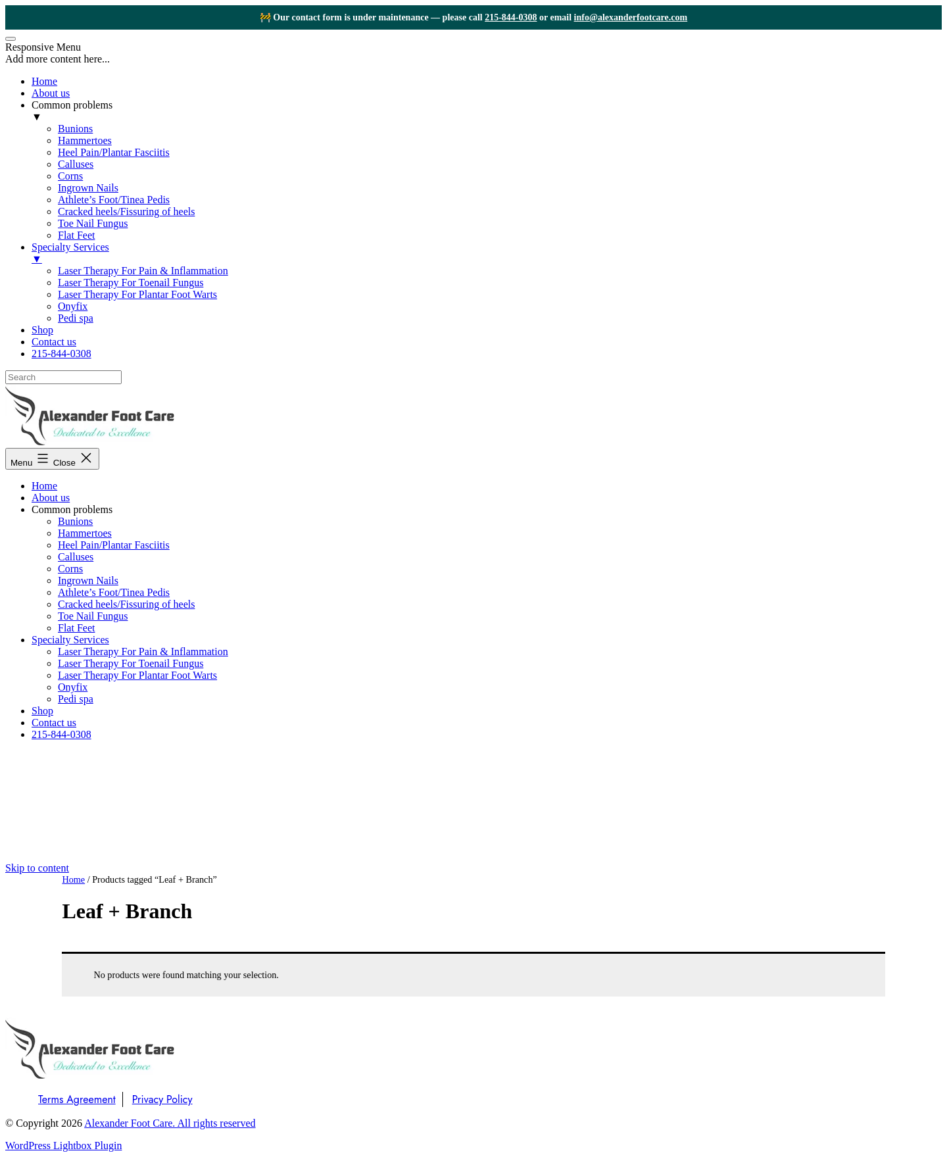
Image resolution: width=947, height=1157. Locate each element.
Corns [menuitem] (70, 176)
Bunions (75, 521)
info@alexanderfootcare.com (631, 17)
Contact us (54, 722)
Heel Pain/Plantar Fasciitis (114, 545)
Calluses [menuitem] (75, 164)
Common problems (72, 509)
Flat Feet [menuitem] (76, 235)
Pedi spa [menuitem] (75, 318)
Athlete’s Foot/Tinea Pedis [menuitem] (114, 199)
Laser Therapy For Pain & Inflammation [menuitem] (143, 270)
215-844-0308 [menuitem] (61, 353)
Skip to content (37, 868)
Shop (42, 710)
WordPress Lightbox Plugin (63, 1145)
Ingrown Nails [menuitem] (88, 187)
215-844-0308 (511, 17)
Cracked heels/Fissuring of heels (126, 604)
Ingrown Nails (88, 580)
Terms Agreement (77, 1099)
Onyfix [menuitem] (72, 306)
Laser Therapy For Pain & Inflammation (143, 651)
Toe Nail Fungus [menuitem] (93, 223)
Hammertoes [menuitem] (85, 140)
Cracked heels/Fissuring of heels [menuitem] (126, 211)
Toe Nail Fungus (93, 616)
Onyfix (72, 687)
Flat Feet (76, 627)
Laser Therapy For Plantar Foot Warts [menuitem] (137, 294)
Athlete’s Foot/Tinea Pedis (114, 592)
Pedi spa (75, 698)
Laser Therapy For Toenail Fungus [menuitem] (130, 282)
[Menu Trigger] (10, 39)
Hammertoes (85, 533)
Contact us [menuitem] (54, 341)
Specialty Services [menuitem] (487, 253)
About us (51, 497)
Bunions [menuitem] (75, 128)
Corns (70, 568)
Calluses (75, 556)
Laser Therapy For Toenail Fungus (130, 663)
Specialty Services (70, 639)
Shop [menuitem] (42, 329)
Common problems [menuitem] (487, 111)
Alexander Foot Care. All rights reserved (169, 1123)
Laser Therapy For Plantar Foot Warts (137, 675)
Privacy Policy (162, 1099)
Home (44, 485)
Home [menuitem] (44, 81)
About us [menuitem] (51, 93)
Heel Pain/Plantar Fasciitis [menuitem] (114, 152)
